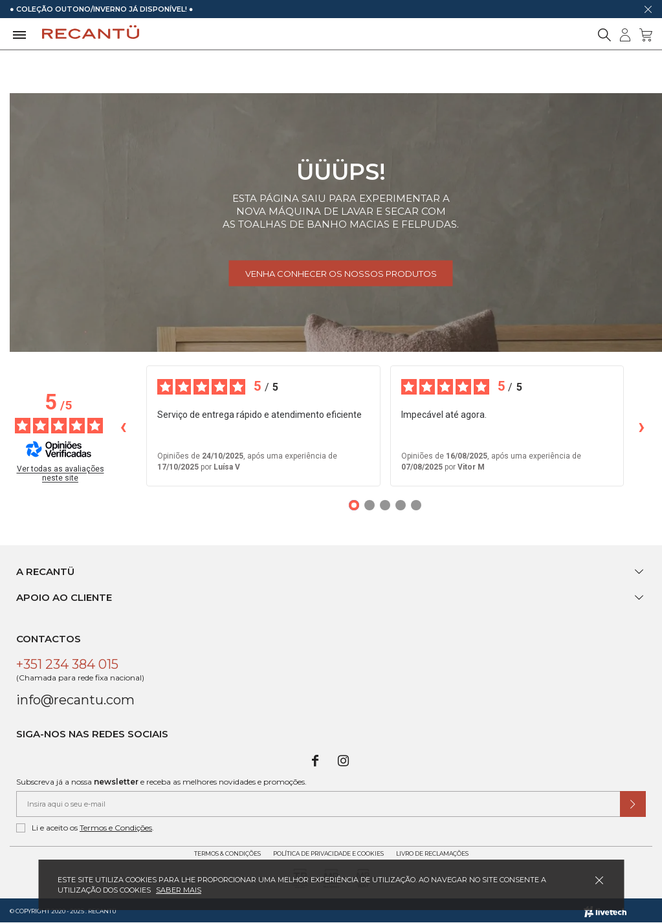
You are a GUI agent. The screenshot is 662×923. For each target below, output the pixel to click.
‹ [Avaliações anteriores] (123, 426)
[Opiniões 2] (369, 505)
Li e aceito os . (85, 827)
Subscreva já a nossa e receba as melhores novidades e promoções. (161, 782)
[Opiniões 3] (385, 505)
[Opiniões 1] (354, 505)
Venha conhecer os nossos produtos (341, 273)
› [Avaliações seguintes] (641, 426)
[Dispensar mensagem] (647, 9)
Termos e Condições (116, 827)
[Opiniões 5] (416, 505)
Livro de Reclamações (432, 853)
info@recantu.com (75, 700)
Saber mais (178, 890)
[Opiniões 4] (400, 505)
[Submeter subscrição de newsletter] (633, 804)
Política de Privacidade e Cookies (328, 853)
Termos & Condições (227, 853)
